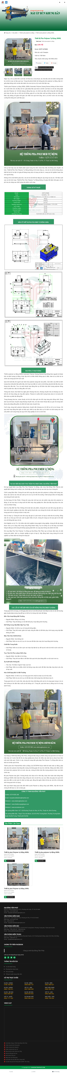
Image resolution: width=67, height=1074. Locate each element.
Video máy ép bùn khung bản (13, 1045)
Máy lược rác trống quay (12, 1057)
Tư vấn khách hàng (11, 966)
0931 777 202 (8, 998)
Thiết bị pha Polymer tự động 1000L (16, 888)
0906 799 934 (49, 998)
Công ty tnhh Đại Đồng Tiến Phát (33, 950)
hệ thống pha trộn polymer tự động (47, 81)
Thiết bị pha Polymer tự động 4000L (16, 852)
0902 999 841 (49, 994)
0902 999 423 (29, 998)
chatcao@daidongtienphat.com (16, 931)
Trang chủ (7, 33)
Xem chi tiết (10, 860)
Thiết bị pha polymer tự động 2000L (47, 852)
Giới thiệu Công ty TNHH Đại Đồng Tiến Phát (16, 1043)
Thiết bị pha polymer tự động (26, 33)
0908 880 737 (29, 984)
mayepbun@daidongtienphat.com (16, 912)
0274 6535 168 (14, 911)
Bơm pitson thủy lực (10, 1055)
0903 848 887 (8, 994)
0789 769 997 (8, 984)
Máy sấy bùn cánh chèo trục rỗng (14, 1051)
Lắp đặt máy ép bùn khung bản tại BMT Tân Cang (17, 1061)
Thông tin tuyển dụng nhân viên (14, 974)
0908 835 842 (29, 994)
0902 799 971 (8, 989)
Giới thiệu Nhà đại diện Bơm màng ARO (15, 1059)
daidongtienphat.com (38, 1067)
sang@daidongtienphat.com (15, 939)
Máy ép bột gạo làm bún (11, 1053)
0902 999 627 (49, 984)
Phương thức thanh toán (12, 969)
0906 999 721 (13, 937)
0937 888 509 (29, 989)
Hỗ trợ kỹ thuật (9, 971)
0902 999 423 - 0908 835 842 (17, 929)
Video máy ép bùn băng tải (12, 1047)
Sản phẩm (15, 33)
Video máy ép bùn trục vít (12, 1049)
